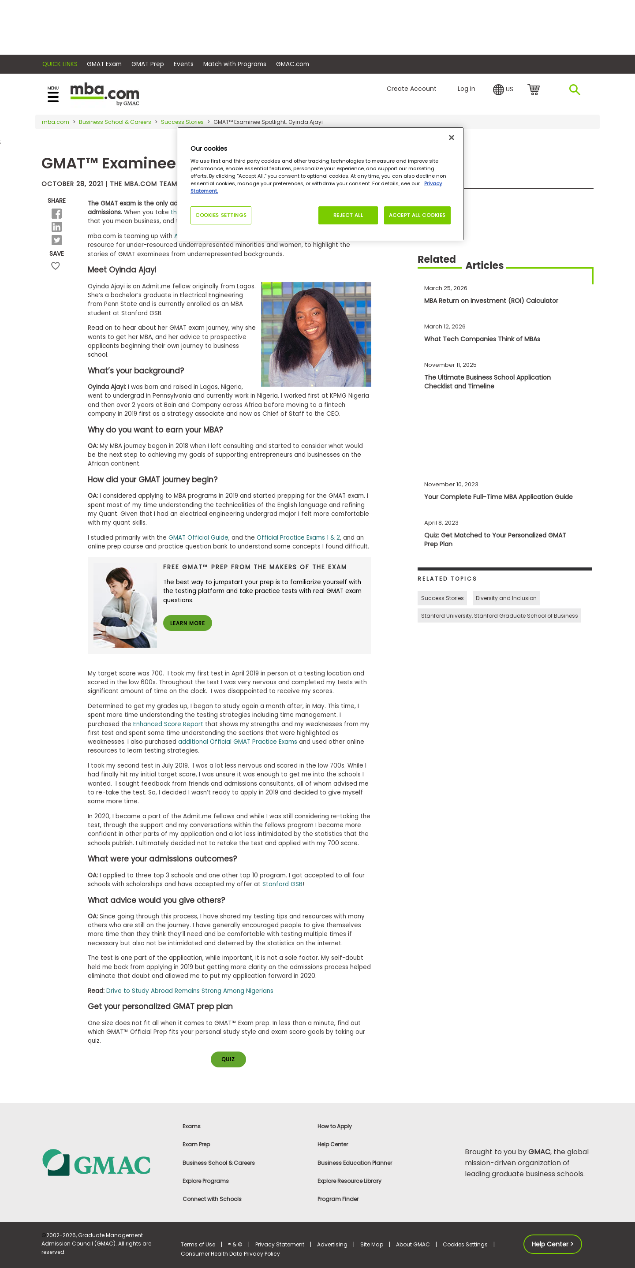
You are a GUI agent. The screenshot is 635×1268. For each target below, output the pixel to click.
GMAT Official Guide (198, 537)
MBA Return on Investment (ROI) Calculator (491, 300)
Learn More (188, 623)
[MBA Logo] (105, 93)
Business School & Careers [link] (219, 1163)
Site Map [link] (371, 1245)
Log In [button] (466, 88)
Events (184, 64)
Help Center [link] (333, 1145)
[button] (503, 90)
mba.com (55, 122)
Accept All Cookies (417, 215)
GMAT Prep (147, 64)
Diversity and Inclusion (506, 598)
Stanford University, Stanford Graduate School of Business (499, 615)
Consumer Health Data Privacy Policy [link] (230, 1254)
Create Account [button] (412, 88)
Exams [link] (192, 1126)
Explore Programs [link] (206, 1181)
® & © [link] (235, 1245)
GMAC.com (292, 64)
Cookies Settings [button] (465, 1245)
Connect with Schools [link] (212, 1199)
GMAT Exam (104, 64)
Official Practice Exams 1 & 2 (298, 537)
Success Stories (182, 122)
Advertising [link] (332, 1245)
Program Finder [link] (338, 1199)
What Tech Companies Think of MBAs (482, 339)
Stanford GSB (282, 884)
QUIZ (228, 1059)
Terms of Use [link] (198, 1245)
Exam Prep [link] (196, 1145)
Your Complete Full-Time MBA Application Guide (498, 496)
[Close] (451, 137)
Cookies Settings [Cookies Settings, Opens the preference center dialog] (221, 215)
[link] (105, 1162)
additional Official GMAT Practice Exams (237, 742)
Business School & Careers (115, 122)
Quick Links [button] (60, 64)
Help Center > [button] (553, 1244)
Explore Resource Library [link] (349, 1181)
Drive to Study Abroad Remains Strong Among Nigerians (189, 991)
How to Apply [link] (335, 1126)
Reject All (347, 215)
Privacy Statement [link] (279, 1245)
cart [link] (535, 90)
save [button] (55, 270)
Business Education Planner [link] (355, 1163)
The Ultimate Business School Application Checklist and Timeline (487, 382)
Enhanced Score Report (168, 724)
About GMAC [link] (413, 1245)
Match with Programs (234, 64)
